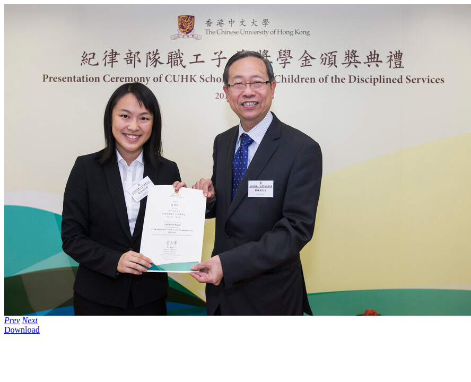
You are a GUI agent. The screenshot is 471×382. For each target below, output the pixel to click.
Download (22, 329)
